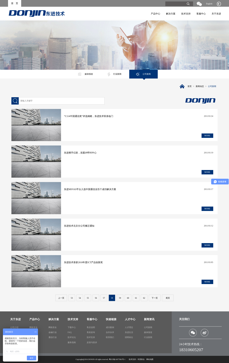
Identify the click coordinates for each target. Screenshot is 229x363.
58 (112, 298)
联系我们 (110, 337)
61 (136, 298)
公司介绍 (14, 327)
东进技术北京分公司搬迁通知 (79, 226)
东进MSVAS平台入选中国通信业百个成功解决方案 (90, 189)
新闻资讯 (149, 319)
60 (128, 298)
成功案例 (110, 327)
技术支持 (186, 13)
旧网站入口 (219, 4)
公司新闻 (143, 74)
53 (72, 298)
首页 (190, 86)
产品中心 (155, 13)
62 (144, 298)
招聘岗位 (129, 337)
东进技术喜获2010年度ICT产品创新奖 (83, 262)
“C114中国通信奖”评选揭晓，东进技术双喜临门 (88, 116)
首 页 (14, 3)
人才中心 (130, 319)
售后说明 (91, 327)
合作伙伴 (110, 332)
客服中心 (201, 13)
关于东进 (216, 13)
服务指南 (72, 342)
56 (96, 298)
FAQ (70, 332)
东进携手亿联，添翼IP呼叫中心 (80, 152)
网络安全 (33, 327)
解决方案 (170, 13)
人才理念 (129, 327)
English (209, 4)
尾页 (168, 298)
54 (80, 298)
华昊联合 (141, 359)
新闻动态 (200, 86)
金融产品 (33, 332)
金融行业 (52, 332)
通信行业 (52, 337)
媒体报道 (85, 74)
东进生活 (129, 332)
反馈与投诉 (92, 342)
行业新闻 (114, 74)
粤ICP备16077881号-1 (117, 359)
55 (88, 298)
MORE (207, 135)
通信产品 (33, 337)
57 (104, 298)
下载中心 (72, 327)
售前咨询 (91, 332)
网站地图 (149, 359)
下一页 (155, 298)
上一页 (61, 298)
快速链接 (111, 319)
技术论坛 (72, 337)
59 (120, 298)
